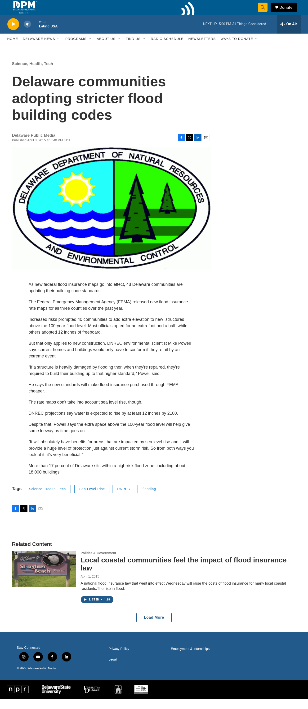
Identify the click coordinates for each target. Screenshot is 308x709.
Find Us (133, 49)
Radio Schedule (167, 49)
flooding (149, 499)
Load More (154, 628)
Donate (288, 12)
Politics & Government (98, 563)
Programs (76, 49)
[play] (13, 34)
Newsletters (202, 49)
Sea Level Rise (92, 499)
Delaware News (39, 49)
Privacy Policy (119, 659)
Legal (113, 669)
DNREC (123, 499)
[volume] (27, 34)
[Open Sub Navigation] (59, 49)
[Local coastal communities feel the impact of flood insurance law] (44, 579)
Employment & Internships (190, 659)
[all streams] (289, 34)
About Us (106, 49)
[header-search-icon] (265, 12)
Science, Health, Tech (32, 74)
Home (12, 49)
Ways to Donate (236, 49)
